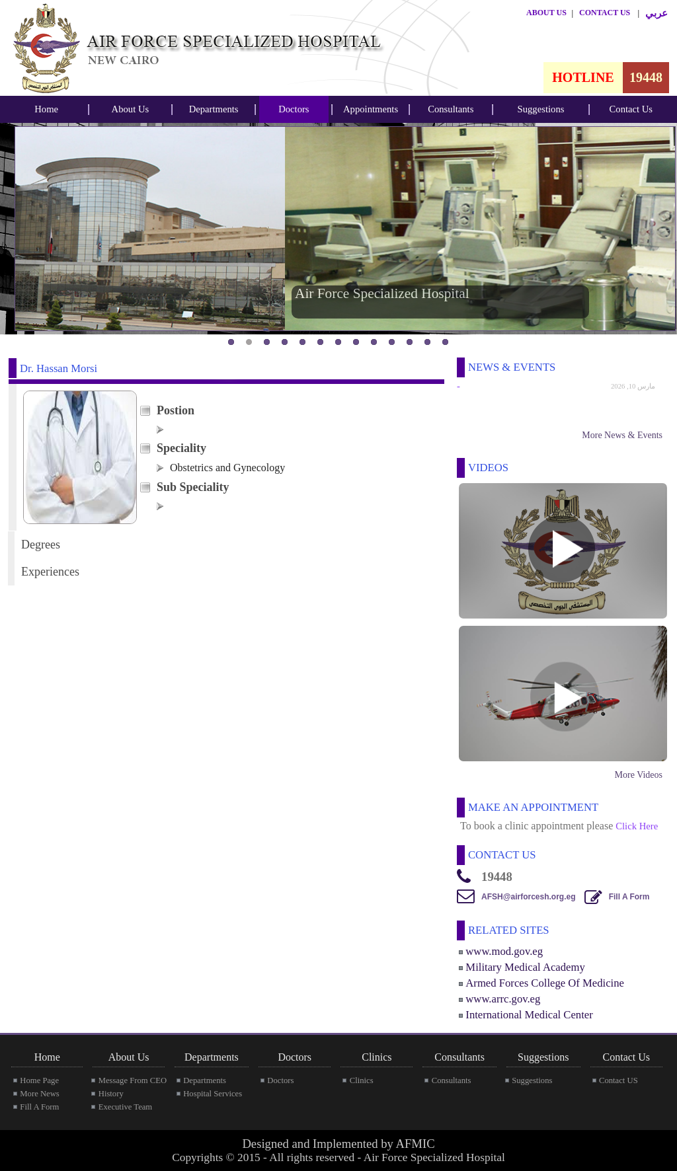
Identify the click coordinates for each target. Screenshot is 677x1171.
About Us (130, 109)
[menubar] (46, 109)
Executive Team (125, 1107)
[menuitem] (46, 109)
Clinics (362, 1080)
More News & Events (622, 435)
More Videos (638, 775)
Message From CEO (133, 1080)
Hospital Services (212, 1093)
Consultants (450, 109)
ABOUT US (546, 12)
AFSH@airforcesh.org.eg (528, 896)
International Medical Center (528, 1014)
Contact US (618, 1080)
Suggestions (541, 109)
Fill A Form (629, 896)
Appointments (370, 109)
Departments (214, 109)
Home (46, 109)
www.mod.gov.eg (504, 951)
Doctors (293, 109)
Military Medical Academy (524, 967)
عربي (656, 13)
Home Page (39, 1080)
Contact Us (631, 109)
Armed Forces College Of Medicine (544, 983)
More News (39, 1093)
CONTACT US (604, 12)
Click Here (637, 826)
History (111, 1093)
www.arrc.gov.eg (502, 999)
